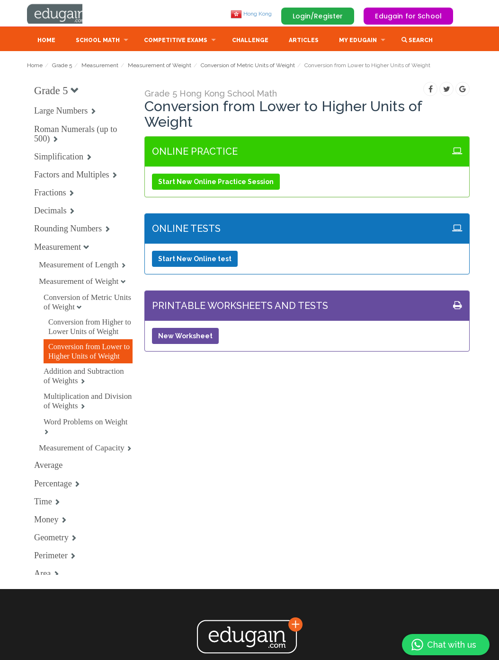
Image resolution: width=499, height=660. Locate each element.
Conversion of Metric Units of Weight (248, 66)
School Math (98, 41)
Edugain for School (408, 16)
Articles (304, 41)
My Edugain (358, 41)
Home (46, 41)
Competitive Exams (175, 41)
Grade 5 (62, 66)
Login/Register (318, 16)
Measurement (99, 66)
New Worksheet (185, 337)
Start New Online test (195, 260)
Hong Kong (251, 13)
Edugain (62, 14)
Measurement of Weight (159, 66)
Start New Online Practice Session (216, 182)
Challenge (250, 41)
